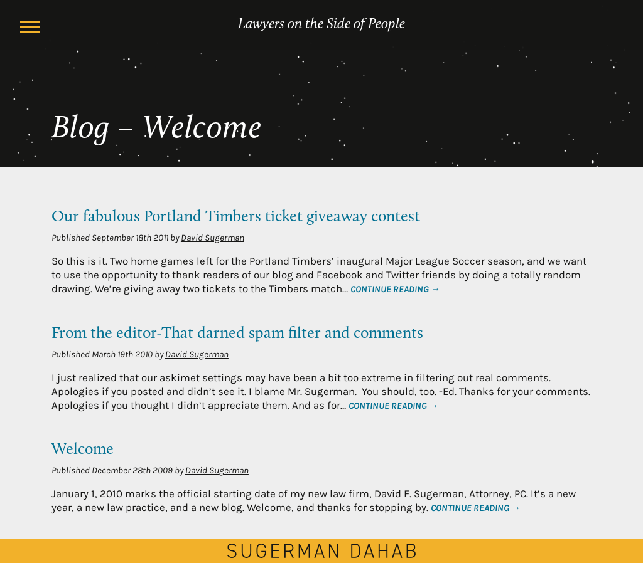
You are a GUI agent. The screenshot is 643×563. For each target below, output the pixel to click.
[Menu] (30, 29)
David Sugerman (212, 237)
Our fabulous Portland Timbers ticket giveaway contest (235, 217)
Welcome (82, 450)
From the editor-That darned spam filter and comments (237, 334)
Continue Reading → (395, 289)
